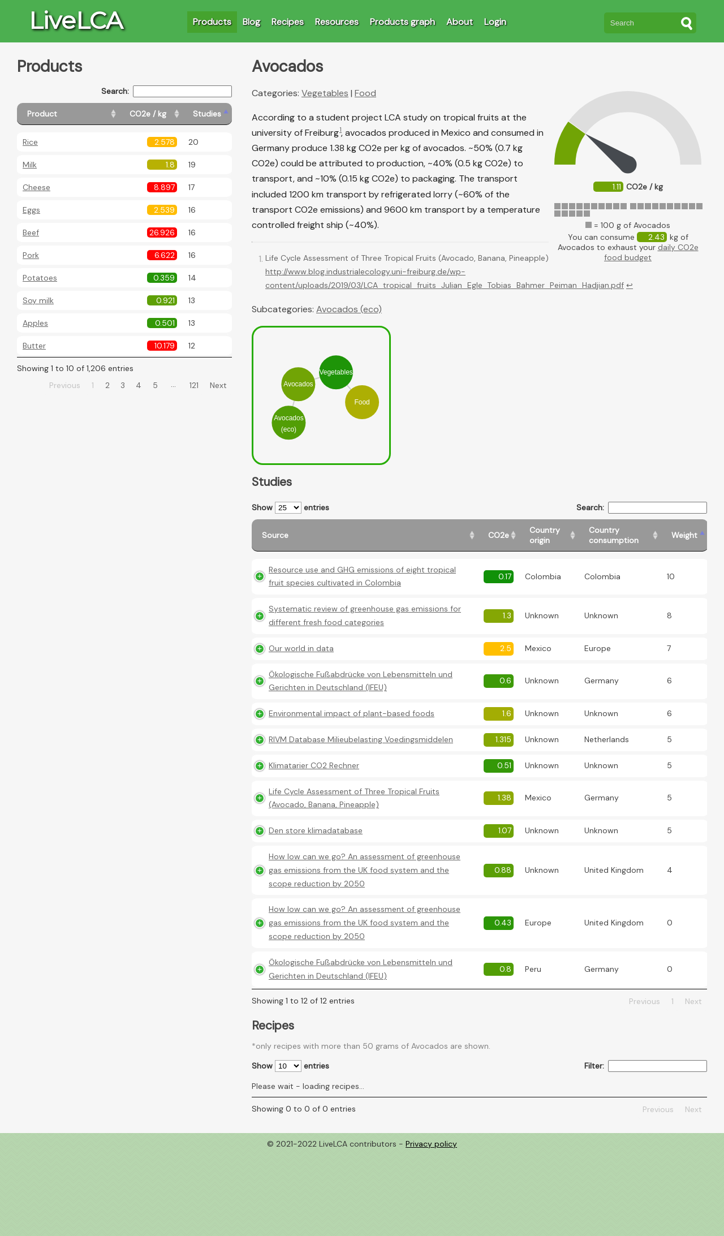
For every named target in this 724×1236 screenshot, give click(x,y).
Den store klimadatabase (316, 830)
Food (365, 93)
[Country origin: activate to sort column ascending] (549, 535)
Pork (31, 255)
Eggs (31, 210)
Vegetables (324, 93)
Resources (337, 22)
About (459, 22)
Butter (34, 346)
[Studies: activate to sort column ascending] (207, 114)
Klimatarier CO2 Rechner (314, 765)
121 (194, 385)
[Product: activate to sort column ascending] (68, 114)
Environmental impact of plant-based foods (351, 713)
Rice (30, 142)
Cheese (36, 187)
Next (218, 385)
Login (495, 22)
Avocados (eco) (349, 309)
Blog (251, 22)
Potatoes (40, 278)
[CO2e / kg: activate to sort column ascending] (151, 114)
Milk (30, 165)
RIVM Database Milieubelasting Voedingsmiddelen (361, 739)
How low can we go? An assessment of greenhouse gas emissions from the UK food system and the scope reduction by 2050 (364, 870)
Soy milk (38, 300)
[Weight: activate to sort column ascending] (684, 535)
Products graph (402, 22)
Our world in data (301, 648)
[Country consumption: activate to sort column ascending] (620, 535)
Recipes (288, 22)
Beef (31, 232)
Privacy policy (431, 1144)
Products (212, 22)
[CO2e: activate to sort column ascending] (498, 535)
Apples (35, 323)
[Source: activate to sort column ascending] (365, 535)
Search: (166, 91)
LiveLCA (76, 20)
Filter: (645, 1066)
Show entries (290, 508)
